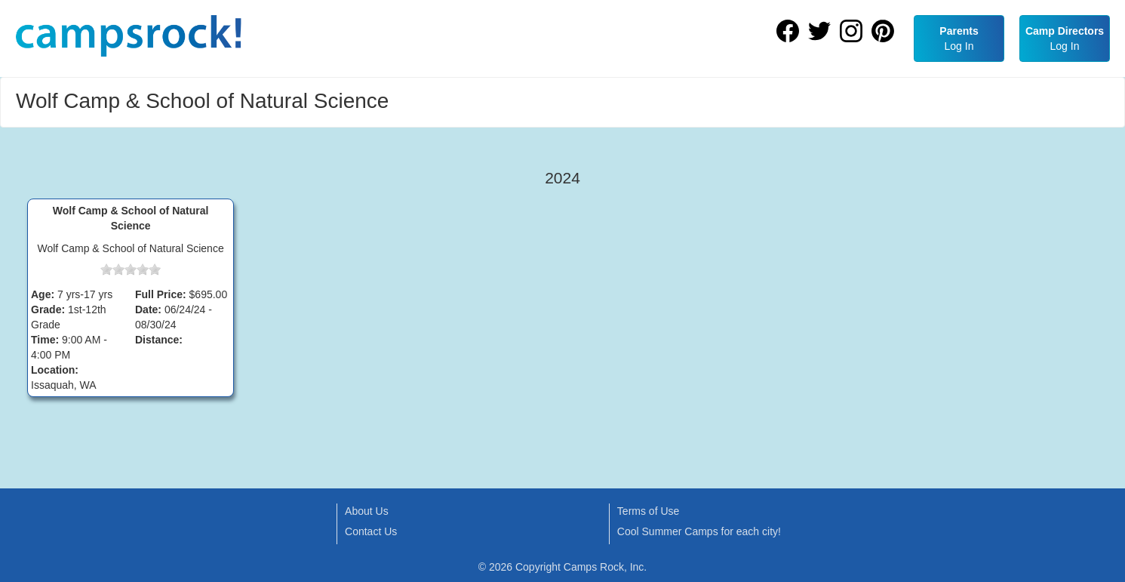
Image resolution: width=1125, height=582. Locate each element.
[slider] (130, 269)
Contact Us (371, 531)
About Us (367, 511)
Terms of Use (648, 511)
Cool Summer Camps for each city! (699, 531)
